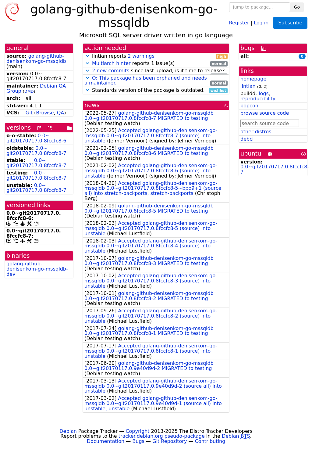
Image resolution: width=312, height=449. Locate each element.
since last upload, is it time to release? (156, 71)
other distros (255, 132)
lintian (248, 86)
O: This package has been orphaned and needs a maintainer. (145, 80)
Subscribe (290, 23)
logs (264, 93)
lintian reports (156, 56)
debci (247, 139)
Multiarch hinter (111, 63)
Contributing (210, 441)
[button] (87, 56)
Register (239, 22)
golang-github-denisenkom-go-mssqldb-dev (37, 269)
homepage (253, 79)
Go (297, 7)
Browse (45, 113)
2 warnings (141, 56)
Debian (68, 431)
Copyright (137, 431)
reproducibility (257, 99)
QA (60, 113)
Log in (261, 22)
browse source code (264, 113)
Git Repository (169, 441)
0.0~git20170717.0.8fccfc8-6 (36, 138)
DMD (29, 91)
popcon (249, 106)
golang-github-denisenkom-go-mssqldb (36, 58)
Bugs (138, 441)
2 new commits (110, 71)
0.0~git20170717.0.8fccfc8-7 (36, 150)
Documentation (105, 441)
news (92, 105)
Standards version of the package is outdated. (156, 90)
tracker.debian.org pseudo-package (162, 436)
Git (29, 113)
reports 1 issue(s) (156, 63)
